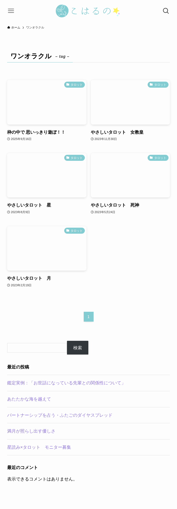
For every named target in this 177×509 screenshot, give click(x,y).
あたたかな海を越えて (29, 399)
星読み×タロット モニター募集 (39, 447)
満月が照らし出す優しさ (31, 431)
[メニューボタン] (11, 11)
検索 (77, 347)
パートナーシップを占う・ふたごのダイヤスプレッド (60, 415)
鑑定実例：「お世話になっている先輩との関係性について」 (66, 383)
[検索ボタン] (166, 11)
